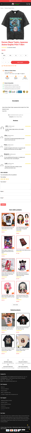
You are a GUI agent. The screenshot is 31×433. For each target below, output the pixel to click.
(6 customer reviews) (11, 47)
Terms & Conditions (5, 388)
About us (3, 387)
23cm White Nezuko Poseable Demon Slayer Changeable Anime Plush (22, 229)
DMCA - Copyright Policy (6, 392)
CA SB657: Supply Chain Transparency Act (9, 394)
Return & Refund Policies (6, 404)
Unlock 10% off (28, 427)
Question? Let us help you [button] (24, 431)
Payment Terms (4, 402)
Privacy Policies (4, 390)
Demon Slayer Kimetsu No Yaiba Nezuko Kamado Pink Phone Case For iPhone (8, 274)
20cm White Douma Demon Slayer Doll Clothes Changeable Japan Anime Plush (22, 274)
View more (15, 304)
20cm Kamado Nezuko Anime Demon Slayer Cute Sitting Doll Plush (22, 297)
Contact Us (3, 406)
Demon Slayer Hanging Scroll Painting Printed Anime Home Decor (7, 251)
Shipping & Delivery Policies (6, 400)
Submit (3, 204)
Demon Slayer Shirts (9, 8)
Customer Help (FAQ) (5, 407)
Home (2, 8)
